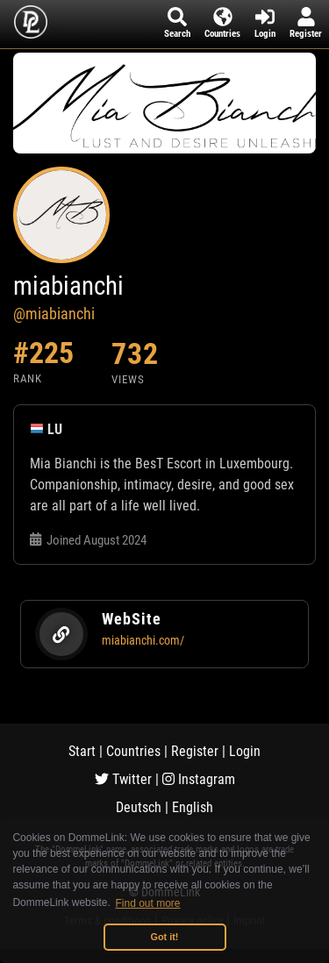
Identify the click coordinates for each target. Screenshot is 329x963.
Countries (133, 751)
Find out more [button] (148, 903)
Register (194, 751)
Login (245, 751)
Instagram (198, 779)
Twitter (123, 779)
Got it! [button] (165, 936)
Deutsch (138, 807)
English (192, 807)
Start (82, 751)
